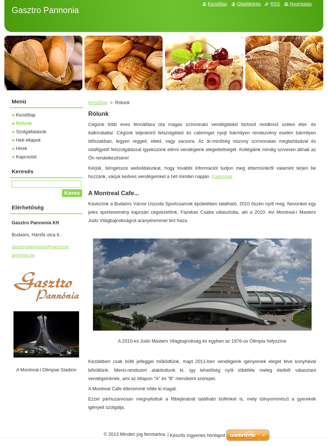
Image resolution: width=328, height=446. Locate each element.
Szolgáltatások (31, 131)
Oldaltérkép (249, 4)
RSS (275, 4)
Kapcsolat (222, 176)
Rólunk (24, 123)
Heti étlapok (28, 140)
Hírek (21, 148)
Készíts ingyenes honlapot (197, 435)
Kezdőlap (98, 102)
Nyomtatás (301, 4)
